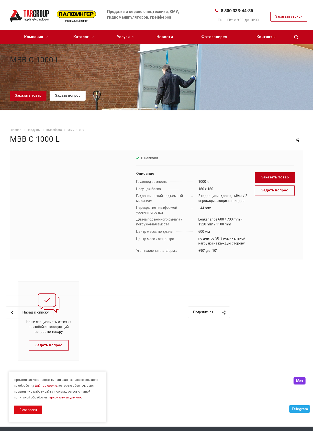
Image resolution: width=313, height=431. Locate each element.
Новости (164, 37)
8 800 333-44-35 (237, 10)
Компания (36, 37)
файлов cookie (46, 385)
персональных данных (64, 397)
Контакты (266, 37)
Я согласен (28, 410)
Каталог (83, 37)
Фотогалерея (214, 37)
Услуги (125, 37)
